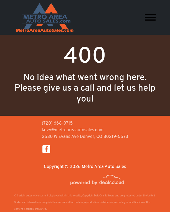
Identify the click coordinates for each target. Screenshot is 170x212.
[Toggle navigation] (150, 17)
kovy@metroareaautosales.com (73, 130)
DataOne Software (104, 195)
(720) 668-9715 (57, 123)
